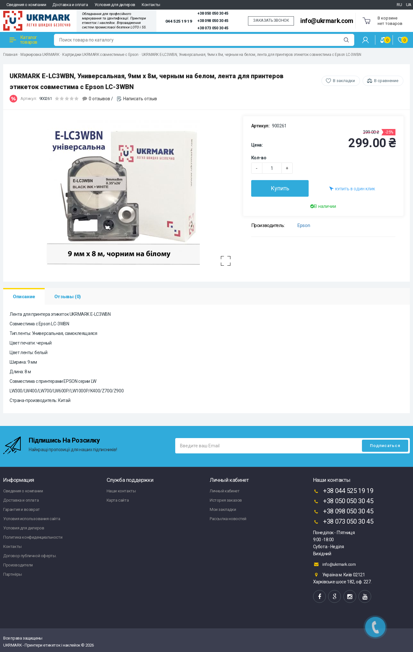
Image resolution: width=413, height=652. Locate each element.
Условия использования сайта (31, 518)
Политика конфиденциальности (32, 537)
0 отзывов (99, 98)
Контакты (151, 4)
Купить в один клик (352, 188)
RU (399, 4)
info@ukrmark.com (326, 21)
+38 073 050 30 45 (212, 28)
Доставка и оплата (70, 4)
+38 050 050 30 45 (212, 13)
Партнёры (12, 574)
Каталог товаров (23, 39)
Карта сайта (118, 500)
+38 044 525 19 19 (343, 491)
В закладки (344, 80)
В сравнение (386, 80)
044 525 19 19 (178, 21)
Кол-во (259, 157)
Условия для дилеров (114, 4)
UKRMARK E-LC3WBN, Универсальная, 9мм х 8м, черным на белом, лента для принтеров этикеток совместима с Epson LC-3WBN (251, 54)
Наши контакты (121, 491)
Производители (18, 565)
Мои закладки (223, 509)
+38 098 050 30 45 (212, 21)
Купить (280, 188)
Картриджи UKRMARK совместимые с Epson (100, 54)
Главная (10, 54)
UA (408, 4)
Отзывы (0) (67, 296)
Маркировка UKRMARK (39, 54)
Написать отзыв (140, 98)
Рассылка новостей (228, 518)
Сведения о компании (26, 4)
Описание (24, 296)
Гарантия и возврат (21, 509)
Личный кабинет (224, 491)
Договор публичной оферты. (29, 555)
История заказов (226, 500)
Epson (303, 225)
